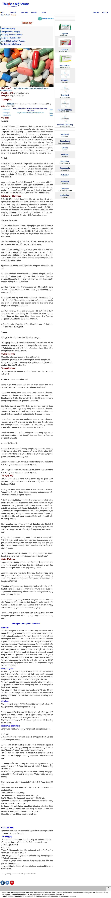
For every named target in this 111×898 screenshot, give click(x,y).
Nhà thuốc (13, 12)
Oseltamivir (65, 134)
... (108, 889)
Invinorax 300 (65, 65)
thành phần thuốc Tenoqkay (10, 32)
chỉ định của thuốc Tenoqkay (11, 38)
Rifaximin (64, 154)
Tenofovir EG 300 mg (65, 125)
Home (2, 15)
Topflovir (64, 33)
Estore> (51, 109)
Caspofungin (65, 168)
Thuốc (2, 12)
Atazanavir (65, 181)
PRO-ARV (64, 80)
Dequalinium (65, 141)
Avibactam (65, 175)
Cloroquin (65, 188)
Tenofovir (10, 104)
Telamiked (65, 95)
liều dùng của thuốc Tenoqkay (11, 44)
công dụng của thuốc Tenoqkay (11, 35)
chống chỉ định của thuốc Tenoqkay (13, 41)
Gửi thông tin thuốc (46, 18)
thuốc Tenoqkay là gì (8, 28)
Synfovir (65, 49)
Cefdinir (65, 148)
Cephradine (64, 195)
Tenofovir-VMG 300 (65, 110)
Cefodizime (64, 161)
